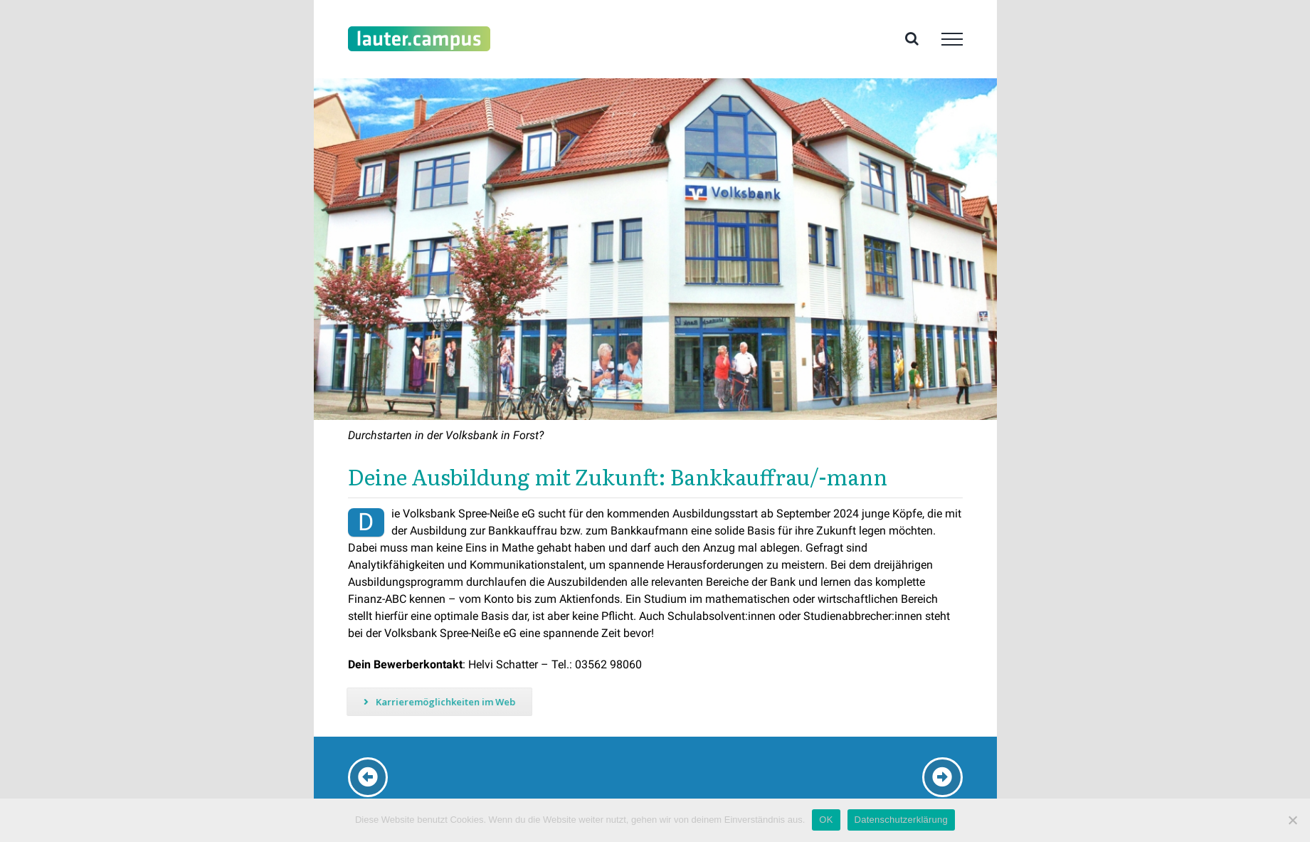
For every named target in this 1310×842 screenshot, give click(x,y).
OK (826, 819)
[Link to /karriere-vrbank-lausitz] (368, 777)
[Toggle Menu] (952, 39)
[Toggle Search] (912, 38)
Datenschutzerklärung (901, 819)
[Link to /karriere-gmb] (942, 777)
